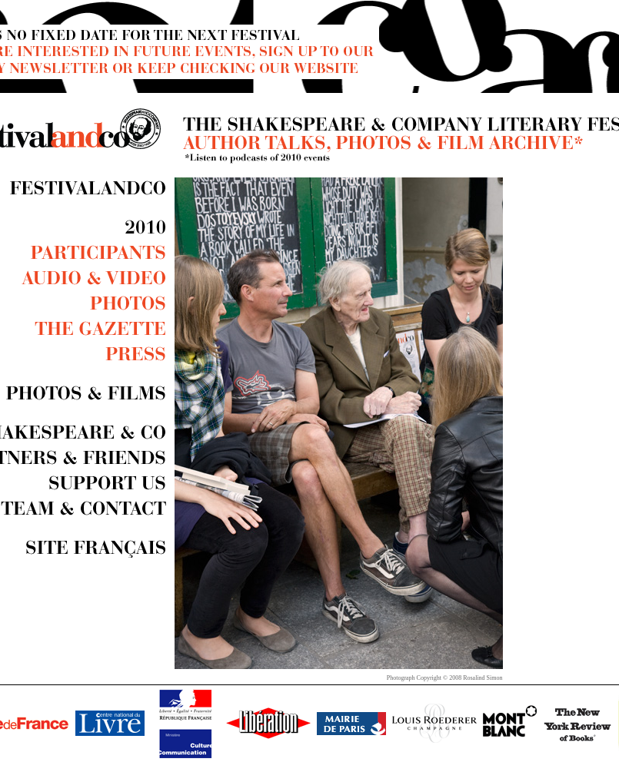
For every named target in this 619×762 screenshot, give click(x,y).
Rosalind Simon (482, 677)
